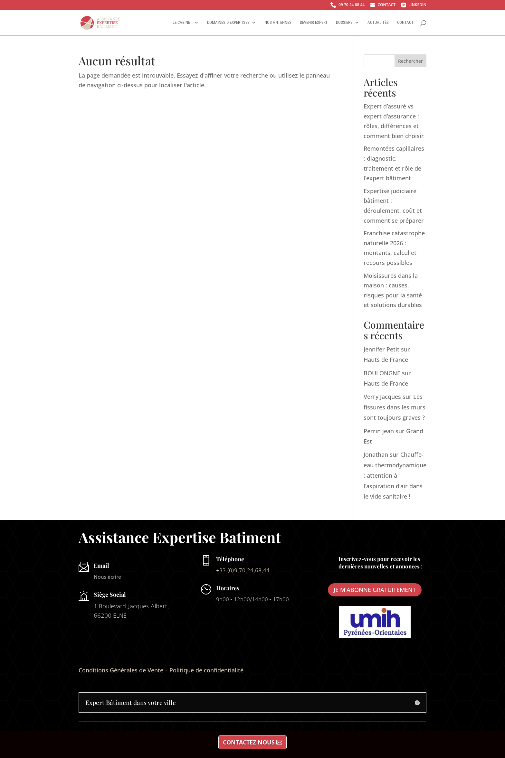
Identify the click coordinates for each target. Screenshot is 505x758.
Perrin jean (379, 431)
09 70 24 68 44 (347, 5)
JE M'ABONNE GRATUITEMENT (375, 590)
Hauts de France (386, 359)
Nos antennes (277, 22)
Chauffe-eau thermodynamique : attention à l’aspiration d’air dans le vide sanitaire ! (395, 475)
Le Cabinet (182, 22)
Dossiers (344, 22)
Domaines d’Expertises (228, 22)
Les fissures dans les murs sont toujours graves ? (394, 407)
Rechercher (410, 61)
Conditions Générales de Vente (121, 670)
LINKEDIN (413, 5)
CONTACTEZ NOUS (249, 742)
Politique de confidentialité (206, 670)
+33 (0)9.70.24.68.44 (243, 570)
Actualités (378, 22)
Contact (405, 22)
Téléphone (230, 559)
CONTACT (382, 5)
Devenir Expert (314, 22)
